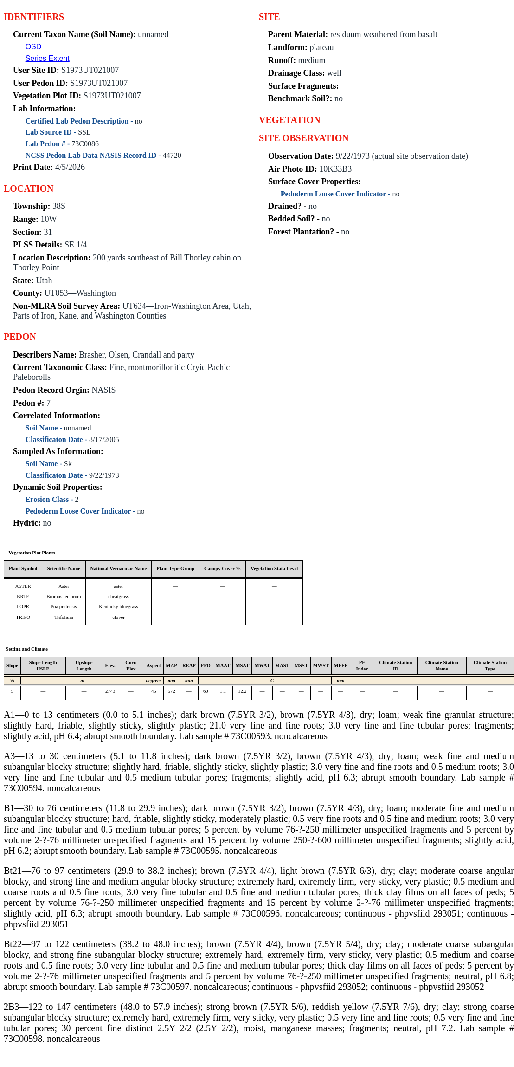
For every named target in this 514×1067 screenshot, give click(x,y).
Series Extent (48, 58)
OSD (34, 47)
